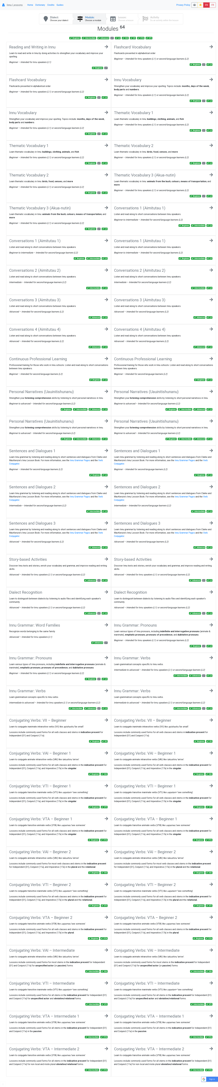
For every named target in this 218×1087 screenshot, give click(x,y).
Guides (60, 5)
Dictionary (40, 5)
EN (206, 5)
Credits (50, 5)
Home (30, 5)
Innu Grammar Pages (80, 460)
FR (212, 5)
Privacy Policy (183, 5)
